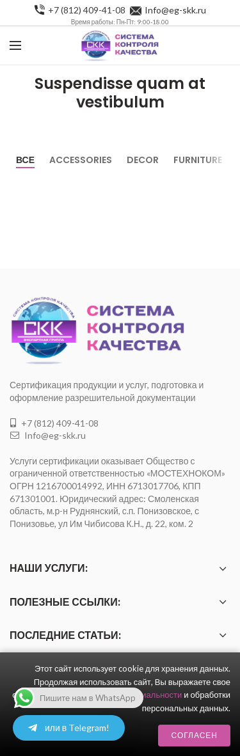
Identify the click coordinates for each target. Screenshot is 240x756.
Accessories (80, 160)
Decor (143, 160)
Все (25, 160)
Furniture (197, 160)
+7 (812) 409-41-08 (86, 9)
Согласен (194, 735)
